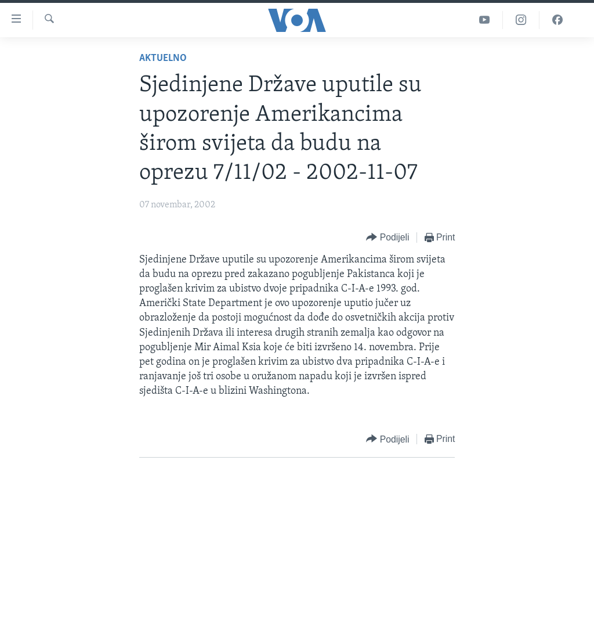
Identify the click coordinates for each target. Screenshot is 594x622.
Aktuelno (163, 58)
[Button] (387, 238)
